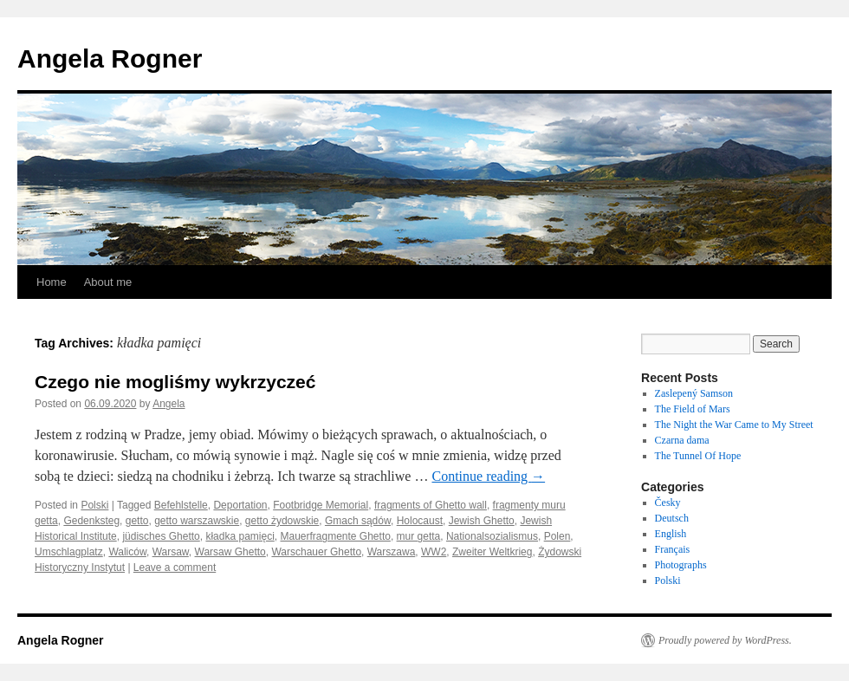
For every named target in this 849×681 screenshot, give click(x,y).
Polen (557, 536)
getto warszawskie (196, 521)
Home (51, 282)
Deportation (240, 505)
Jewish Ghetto (482, 521)
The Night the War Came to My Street (734, 424)
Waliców (127, 552)
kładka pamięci (239, 536)
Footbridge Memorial (320, 505)
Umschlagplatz (69, 552)
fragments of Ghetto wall (430, 505)
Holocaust (420, 521)
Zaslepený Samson (694, 393)
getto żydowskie (282, 521)
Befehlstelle (181, 505)
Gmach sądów (358, 521)
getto (137, 521)
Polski (94, 505)
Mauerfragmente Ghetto (335, 536)
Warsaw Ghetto (230, 552)
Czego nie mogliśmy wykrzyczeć (175, 382)
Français (672, 549)
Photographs (681, 565)
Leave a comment (174, 567)
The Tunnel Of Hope (698, 456)
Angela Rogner (109, 58)
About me (108, 282)
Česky (668, 502)
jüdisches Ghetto (160, 536)
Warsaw (170, 552)
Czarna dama (682, 440)
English (671, 534)
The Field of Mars (692, 409)
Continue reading (488, 476)
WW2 (433, 552)
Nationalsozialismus (492, 536)
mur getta (419, 536)
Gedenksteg (91, 521)
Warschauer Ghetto (316, 552)
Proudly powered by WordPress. (725, 640)
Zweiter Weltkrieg (492, 552)
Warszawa (391, 552)
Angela (168, 404)
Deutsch (672, 518)
